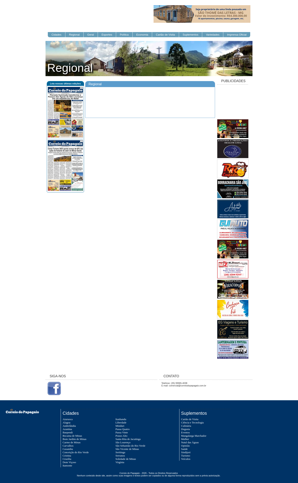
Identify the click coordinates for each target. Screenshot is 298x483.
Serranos (120, 455)
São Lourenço (123, 442)
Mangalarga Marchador (193, 435)
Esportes (107, 34)
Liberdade (120, 422)
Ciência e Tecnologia (192, 422)
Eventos (185, 432)
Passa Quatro (122, 429)
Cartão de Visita (165, 34)
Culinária (186, 425)
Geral (90, 34)
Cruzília (66, 458)
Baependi (67, 432)
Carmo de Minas (71, 442)
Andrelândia (69, 425)
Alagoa (66, 422)
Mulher (185, 439)
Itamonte (67, 465)
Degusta (185, 429)
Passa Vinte (121, 432)
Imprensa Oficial (236, 34)
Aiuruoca (67, 419)
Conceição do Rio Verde (75, 452)
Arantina (67, 429)
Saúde (184, 449)
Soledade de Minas (125, 458)
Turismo (185, 455)
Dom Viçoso (69, 462)
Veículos (185, 458)
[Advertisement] (232, 102)
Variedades (212, 34)
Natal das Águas (190, 442)
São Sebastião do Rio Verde (130, 445)
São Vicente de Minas (127, 449)
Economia (142, 34)
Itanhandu (120, 419)
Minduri (119, 425)
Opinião (185, 445)
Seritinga (120, 452)
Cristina (66, 455)
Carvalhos (67, 445)
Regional (74, 34)
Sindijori (186, 452)
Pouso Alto (121, 435)
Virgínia (119, 462)
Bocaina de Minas (72, 435)
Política (124, 34)
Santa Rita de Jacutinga (128, 439)
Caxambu (67, 449)
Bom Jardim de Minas (74, 439)
